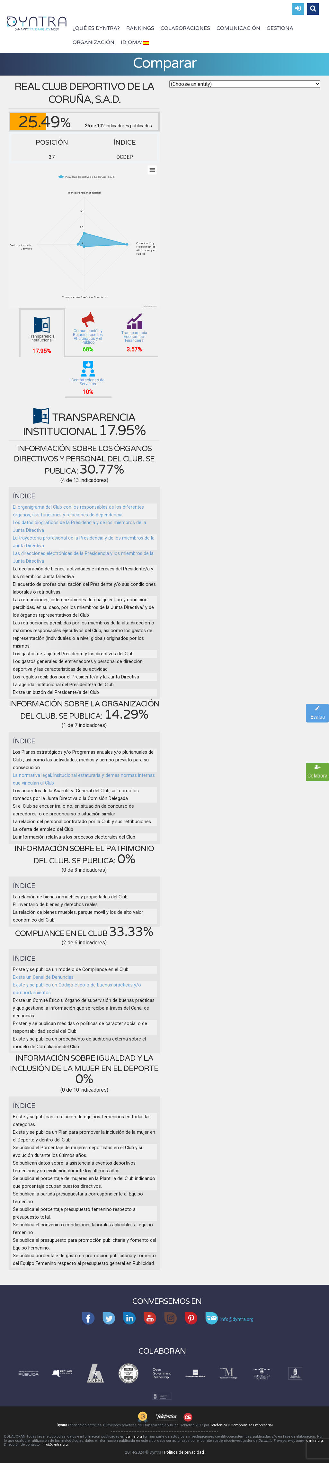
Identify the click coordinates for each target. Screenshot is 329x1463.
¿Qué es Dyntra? (96, 28)
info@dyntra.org (54, 1444)
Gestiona (280, 28)
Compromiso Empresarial (252, 1425)
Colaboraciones (185, 28)
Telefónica (218, 1425)
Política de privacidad (184, 1452)
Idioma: (135, 42)
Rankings (140, 28)
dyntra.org (133, 1436)
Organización (93, 42)
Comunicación (238, 28)
